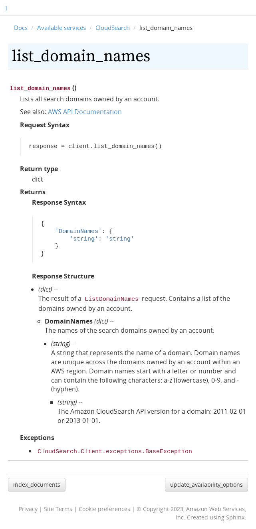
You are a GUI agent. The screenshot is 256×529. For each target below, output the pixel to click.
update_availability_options (206, 482)
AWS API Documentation (85, 111)
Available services (61, 28)
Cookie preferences (104, 506)
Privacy (28, 506)
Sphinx (235, 515)
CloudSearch (112, 28)
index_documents (36, 482)
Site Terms (58, 506)
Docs (21, 28)
